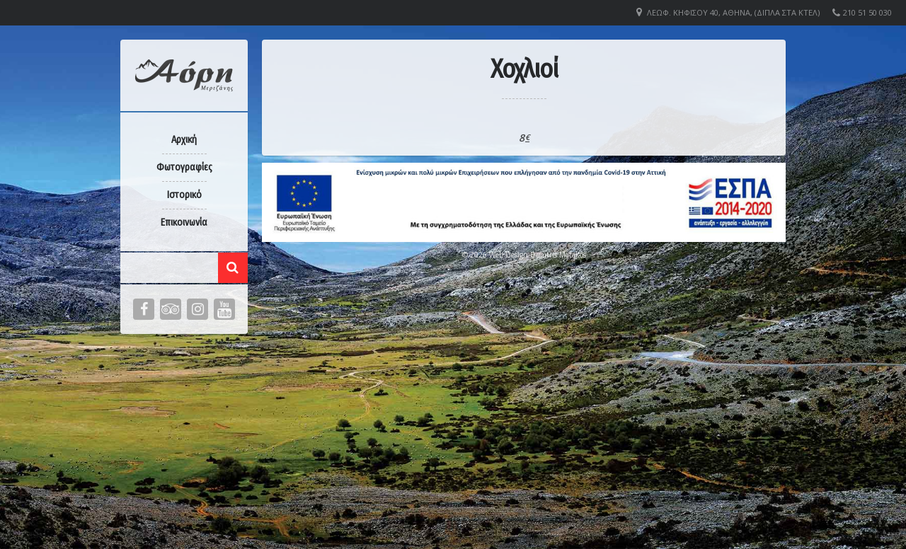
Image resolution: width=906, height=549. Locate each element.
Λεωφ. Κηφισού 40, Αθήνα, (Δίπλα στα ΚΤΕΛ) (733, 12)
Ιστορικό (184, 195)
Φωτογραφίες (184, 167)
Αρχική (184, 140)
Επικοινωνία (184, 222)
